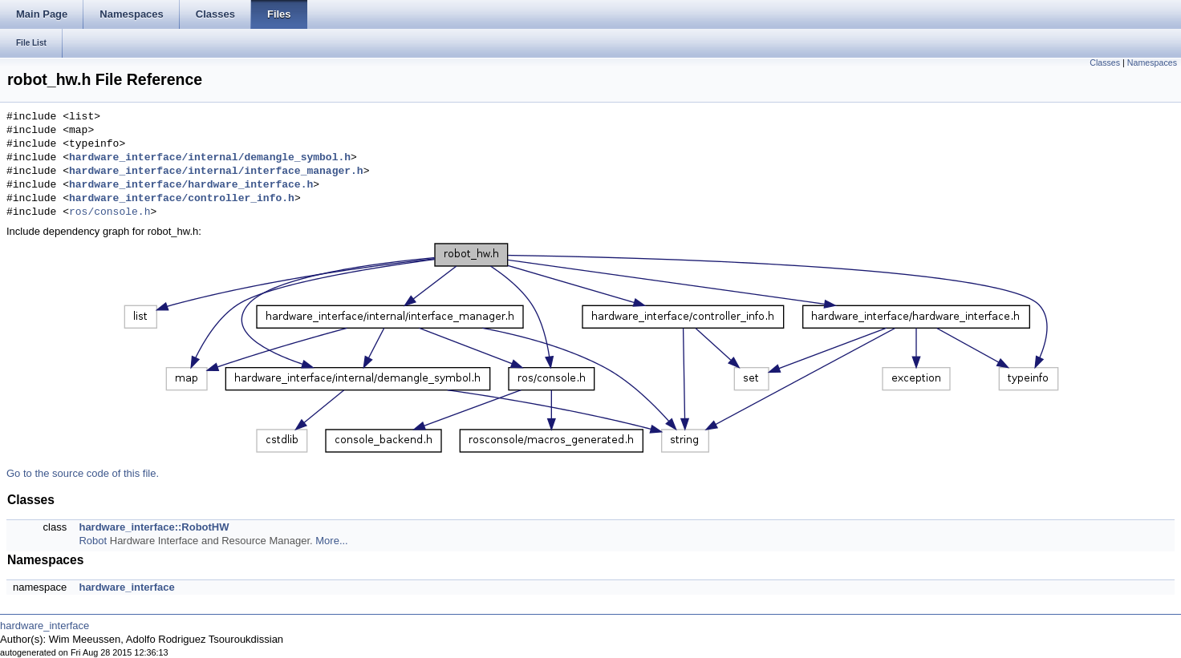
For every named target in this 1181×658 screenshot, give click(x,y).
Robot (93, 541)
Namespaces (1152, 62)
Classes (1105, 62)
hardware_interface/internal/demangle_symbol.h (210, 158)
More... (331, 541)
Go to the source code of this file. (82, 473)
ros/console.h (109, 212)
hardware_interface (126, 587)
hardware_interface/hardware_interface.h (191, 185)
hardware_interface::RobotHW (154, 527)
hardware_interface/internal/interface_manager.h (216, 171)
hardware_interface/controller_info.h (181, 199)
